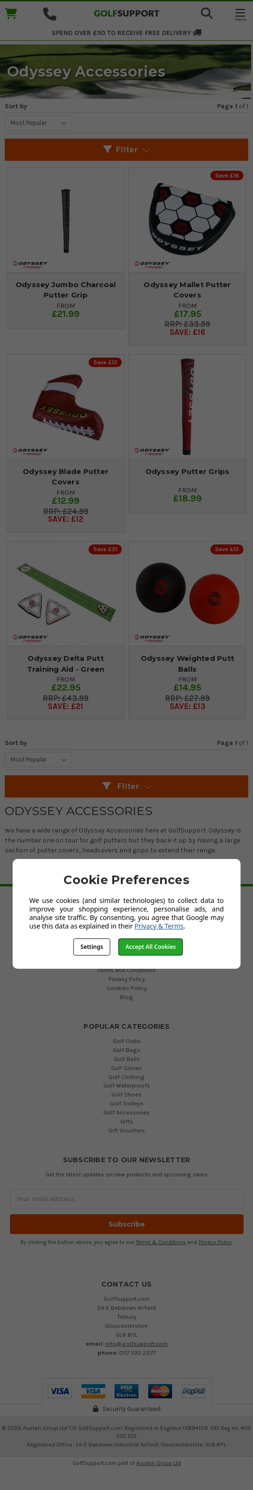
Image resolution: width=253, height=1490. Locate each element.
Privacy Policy (126, 978)
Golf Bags (126, 1049)
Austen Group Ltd (158, 1463)
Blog (126, 996)
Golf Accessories (126, 1112)
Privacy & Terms (159, 925)
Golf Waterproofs (126, 1085)
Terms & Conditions (161, 1242)
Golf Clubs (127, 1040)
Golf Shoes (126, 1094)
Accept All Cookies (151, 947)
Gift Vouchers (126, 1130)
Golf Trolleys (127, 1103)
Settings (92, 947)
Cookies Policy (127, 987)
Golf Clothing (126, 1076)
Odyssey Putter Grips (187, 471)
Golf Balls (127, 1058)
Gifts (126, 1121)
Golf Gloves (126, 1067)
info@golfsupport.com (136, 1343)
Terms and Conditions (126, 969)
